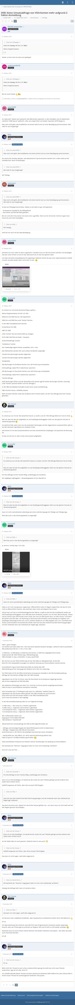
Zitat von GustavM (12, 772)
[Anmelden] (68, 2)
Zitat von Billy (10, 224)
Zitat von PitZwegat (12, 42)
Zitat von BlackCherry (13, 880)
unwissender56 (21, 98)
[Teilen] (72, 21)
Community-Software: (37, 1002)
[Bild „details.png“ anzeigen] (16, 564)
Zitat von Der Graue (12, 458)
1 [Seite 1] (5, 21)
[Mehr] (72, 36)
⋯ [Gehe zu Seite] (8, 21)
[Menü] (72, 2)
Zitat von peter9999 (12, 150)
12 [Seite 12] (12, 21)
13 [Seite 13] (15, 21)
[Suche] (63, 2)
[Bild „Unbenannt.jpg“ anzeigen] (16, 278)
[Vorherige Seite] (2, 21)
